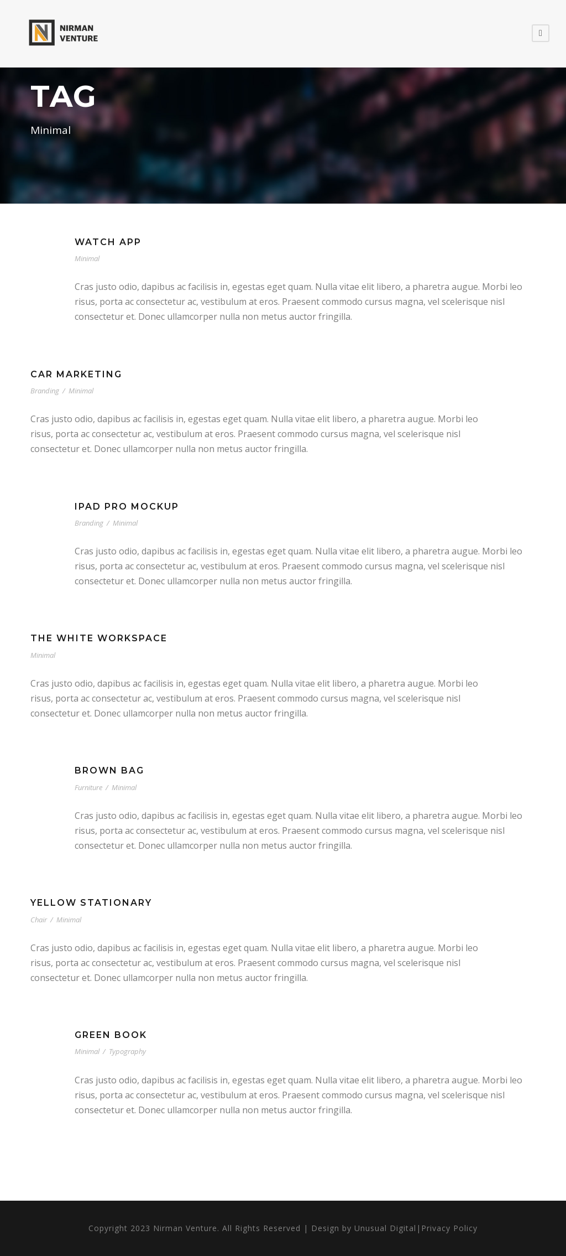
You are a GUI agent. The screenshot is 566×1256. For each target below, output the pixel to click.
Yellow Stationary (91, 902)
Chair (38, 920)
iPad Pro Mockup (127, 506)
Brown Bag (109, 770)
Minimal (87, 258)
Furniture (88, 787)
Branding (44, 391)
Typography (127, 1051)
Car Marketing (76, 374)
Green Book (111, 1035)
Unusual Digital (385, 1228)
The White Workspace (98, 638)
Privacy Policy (449, 1228)
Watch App (108, 242)
